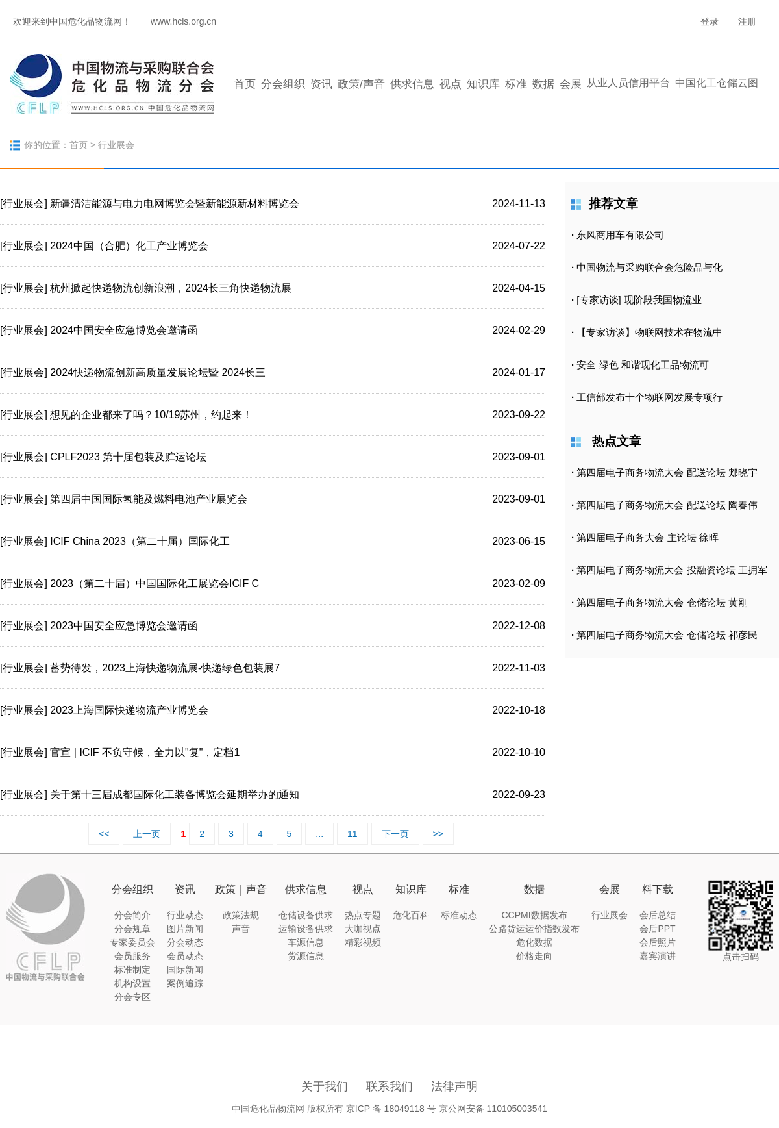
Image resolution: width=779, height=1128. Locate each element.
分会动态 (185, 942)
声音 (241, 928)
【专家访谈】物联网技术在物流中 (649, 332)
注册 (747, 21)
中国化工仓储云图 (716, 82)
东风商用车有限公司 (620, 234)
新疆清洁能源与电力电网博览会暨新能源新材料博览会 (174, 203)
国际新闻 (185, 969)
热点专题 (363, 915)
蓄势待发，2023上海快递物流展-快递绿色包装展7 (165, 667)
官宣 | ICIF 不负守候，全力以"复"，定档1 (145, 752)
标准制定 (132, 969)
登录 (709, 21)
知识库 (483, 84)
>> (438, 834)
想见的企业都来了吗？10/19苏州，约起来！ (151, 414)
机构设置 (132, 983)
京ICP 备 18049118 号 (391, 1108)
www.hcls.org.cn (183, 21)
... (319, 834)
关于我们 (324, 1086)
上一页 (146, 834)
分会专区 (132, 997)
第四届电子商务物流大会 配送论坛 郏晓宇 (666, 472)
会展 (571, 84)
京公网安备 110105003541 (493, 1108)
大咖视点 (363, 928)
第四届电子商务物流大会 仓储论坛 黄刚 (661, 602)
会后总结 (657, 915)
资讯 (321, 84)
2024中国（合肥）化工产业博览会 (129, 245)
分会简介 (132, 915)
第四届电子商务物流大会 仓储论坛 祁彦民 (666, 634)
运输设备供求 (305, 928)
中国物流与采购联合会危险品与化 (649, 267)
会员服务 (132, 956)
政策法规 (241, 915)
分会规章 (132, 928)
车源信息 (306, 942)
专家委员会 (132, 942)
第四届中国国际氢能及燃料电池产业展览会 (148, 499)
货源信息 (306, 956)
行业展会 (609, 915)
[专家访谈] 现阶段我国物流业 (639, 299)
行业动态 (185, 915)
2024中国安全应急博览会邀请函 (124, 330)
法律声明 (454, 1086)
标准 (516, 84)
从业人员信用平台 (628, 82)
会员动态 (185, 956)
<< (104, 834)
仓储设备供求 (305, 915)
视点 (450, 84)
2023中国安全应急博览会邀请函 (124, 625)
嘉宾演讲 (657, 956)
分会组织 (283, 84)
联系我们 (389, 1086)
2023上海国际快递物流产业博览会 (129, 710)
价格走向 (534, 956)
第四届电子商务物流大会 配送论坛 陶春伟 (666, 504)
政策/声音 (361, 84)
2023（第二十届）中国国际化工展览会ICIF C (154, 583)
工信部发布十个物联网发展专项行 (649, 397)
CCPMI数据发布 (534, 915)
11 (352, 834)
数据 (543, 84)
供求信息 (412, 84)
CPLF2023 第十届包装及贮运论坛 (128, 456)
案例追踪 (185, 983)
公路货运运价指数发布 (534, 928)
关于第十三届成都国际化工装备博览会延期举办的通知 (174, 794)
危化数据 (534, 942)
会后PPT (657, 928)
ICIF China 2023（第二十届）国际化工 (140, 541)
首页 (245, 84)
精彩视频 (363, 942)
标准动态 (459, 915)
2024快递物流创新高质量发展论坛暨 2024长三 (158, 372)
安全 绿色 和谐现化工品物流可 (642, 364)
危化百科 (411, 915)
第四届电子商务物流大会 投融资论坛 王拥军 (671, 569)
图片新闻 (185, 928)
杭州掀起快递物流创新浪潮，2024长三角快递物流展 (170, 288)
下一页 (395, 834)
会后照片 (657, 942)
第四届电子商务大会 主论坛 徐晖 (647, 537)
